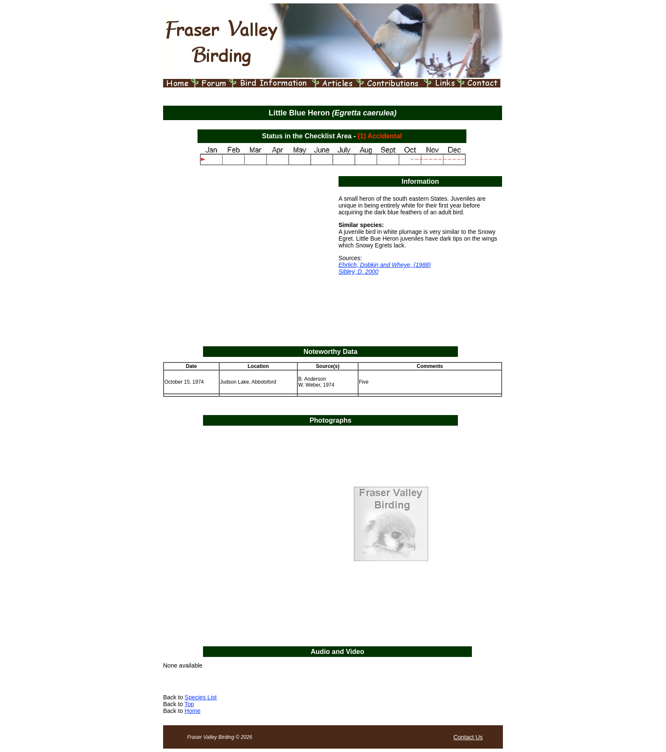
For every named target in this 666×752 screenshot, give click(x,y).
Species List (201, 697)
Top (189, 704)
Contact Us (468, 737)
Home (192, 710)
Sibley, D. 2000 (358, 271)
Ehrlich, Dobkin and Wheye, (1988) (385, 264)
